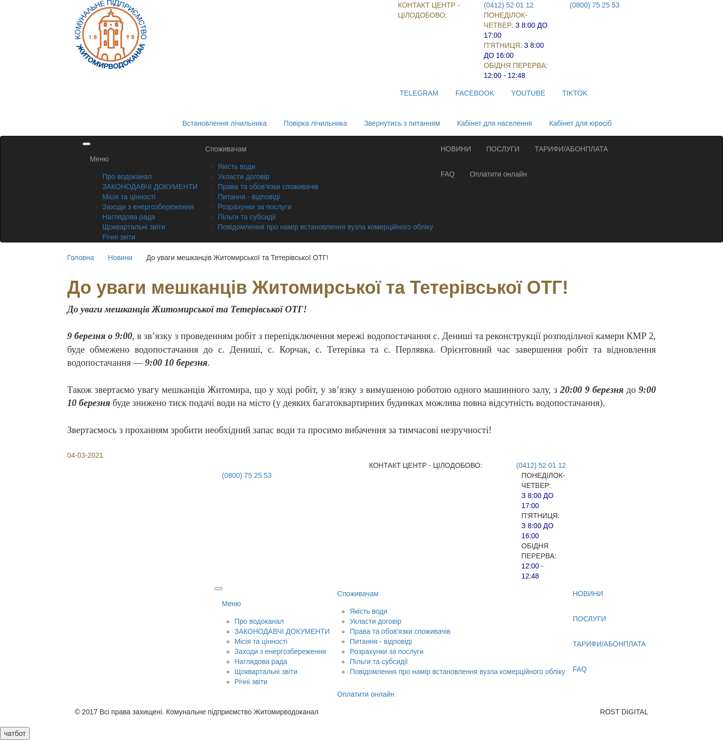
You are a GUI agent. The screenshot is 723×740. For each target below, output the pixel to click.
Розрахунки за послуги (254, 207)
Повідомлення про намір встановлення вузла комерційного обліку (325, 227)
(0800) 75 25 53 (595, 5)
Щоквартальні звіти (134, 227)
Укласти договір (244, 177)
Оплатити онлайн (498, 174)
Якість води (237, 166)
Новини (120, 258)
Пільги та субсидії (247, 217)
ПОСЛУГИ (502, 149)
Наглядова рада (129, 217)
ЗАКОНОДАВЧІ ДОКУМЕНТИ (150, 187)
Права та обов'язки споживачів (268, 187)
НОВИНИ (456, 149)
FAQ (448, 174)
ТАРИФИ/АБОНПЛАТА (571, 149)
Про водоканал (127, 177)
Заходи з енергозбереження (148, 207)
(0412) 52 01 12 (509, 5)
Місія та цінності (129, 197)
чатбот (15, 733)
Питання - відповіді (249, 197)
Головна (80, 258)
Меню (99, 159)
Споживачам (226, 149)
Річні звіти (119, 237)
